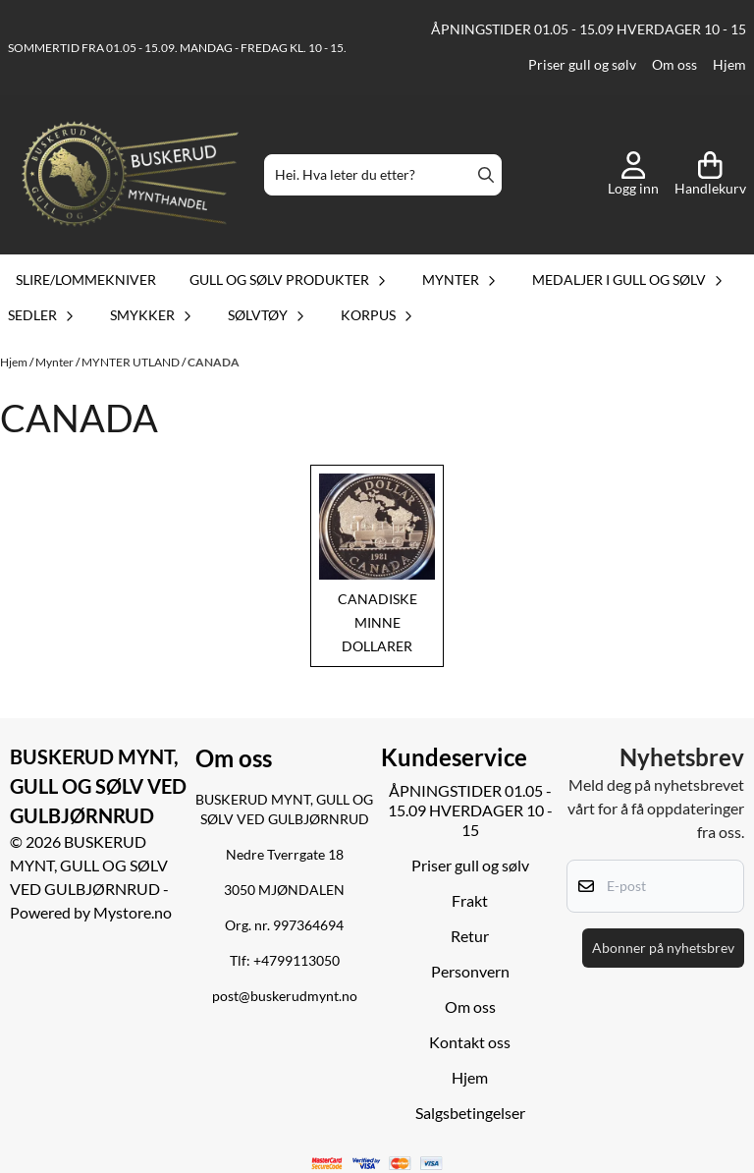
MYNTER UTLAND (131, 362)
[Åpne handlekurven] (710, 174)
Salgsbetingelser (470, 1112)
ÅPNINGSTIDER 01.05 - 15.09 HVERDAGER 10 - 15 (588, 29)
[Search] (486, 175)
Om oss (674, 65)
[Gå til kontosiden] (633, 174)
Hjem (729, 65)
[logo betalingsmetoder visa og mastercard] (377, 1163)
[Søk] (382, 175)
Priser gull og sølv (582, 65)
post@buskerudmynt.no (284, 996)
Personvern (470, 971)
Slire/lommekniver (86, 279)
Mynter (55, 362)
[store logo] (130, 175)
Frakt (470, 900)
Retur (470, 935)
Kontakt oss (470, 1042)
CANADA (214, 362)
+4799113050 (296, 961)
